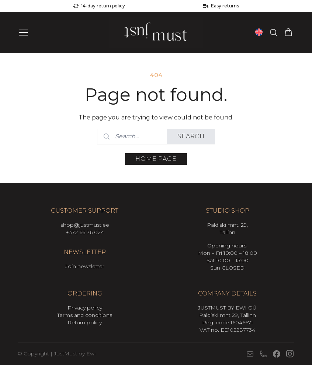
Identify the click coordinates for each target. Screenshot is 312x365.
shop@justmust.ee (84, 225)
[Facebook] (276, 353)
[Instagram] (289, 354)
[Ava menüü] (24, 32)
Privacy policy (84, 307)
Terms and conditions (84, 315)
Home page (155, 158)
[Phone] (263, 353)
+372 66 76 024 (85, 232)
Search (191, 136)
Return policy (84, 322)
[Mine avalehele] (156, 32)
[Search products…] (274, 32)
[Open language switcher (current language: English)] (259, 32)
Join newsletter (84, 266)
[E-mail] (250, 353)
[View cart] (288, 32)
